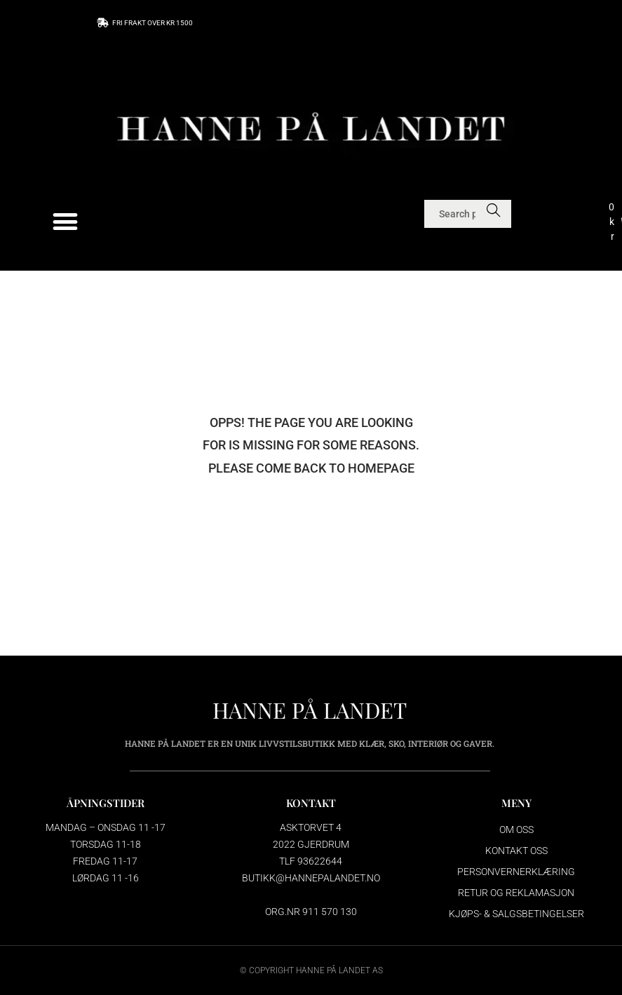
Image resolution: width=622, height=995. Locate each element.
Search (493, 213)
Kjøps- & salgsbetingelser (516, 913)
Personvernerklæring (516, 871)
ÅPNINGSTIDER (105, 803)
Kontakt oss (516, 850)
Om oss (516, 829)
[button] (66, 222)
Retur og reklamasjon (516, 892)
